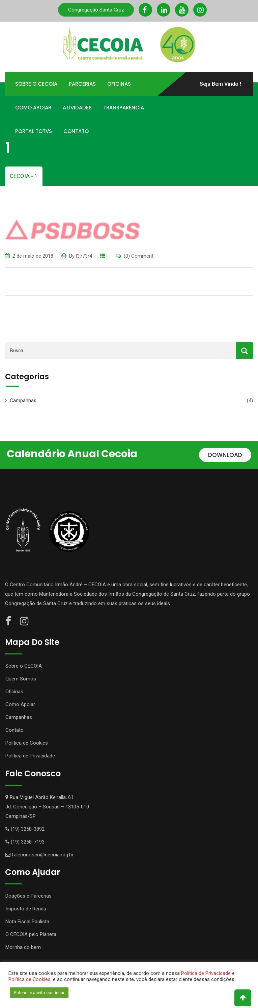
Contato (76, 131)
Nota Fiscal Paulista (27, 922)
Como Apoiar (33, 107)
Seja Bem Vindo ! (220, 84)
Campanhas (23, 400)
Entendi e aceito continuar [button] (39, 992)
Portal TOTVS (33, 131)
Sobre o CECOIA (23, 666)
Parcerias (82, 83)
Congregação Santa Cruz (96, 10)
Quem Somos (20, 679)
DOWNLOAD (225, 455)
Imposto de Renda (25, 909)
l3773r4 (84, 256)
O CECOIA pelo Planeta (30, 934)
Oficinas (119, 83)
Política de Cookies (26, 743)
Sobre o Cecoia (36, 83)
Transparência (123, 107)
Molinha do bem (23, 947)
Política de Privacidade (30, 756)
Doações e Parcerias (28, 896)
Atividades (77, 107)
